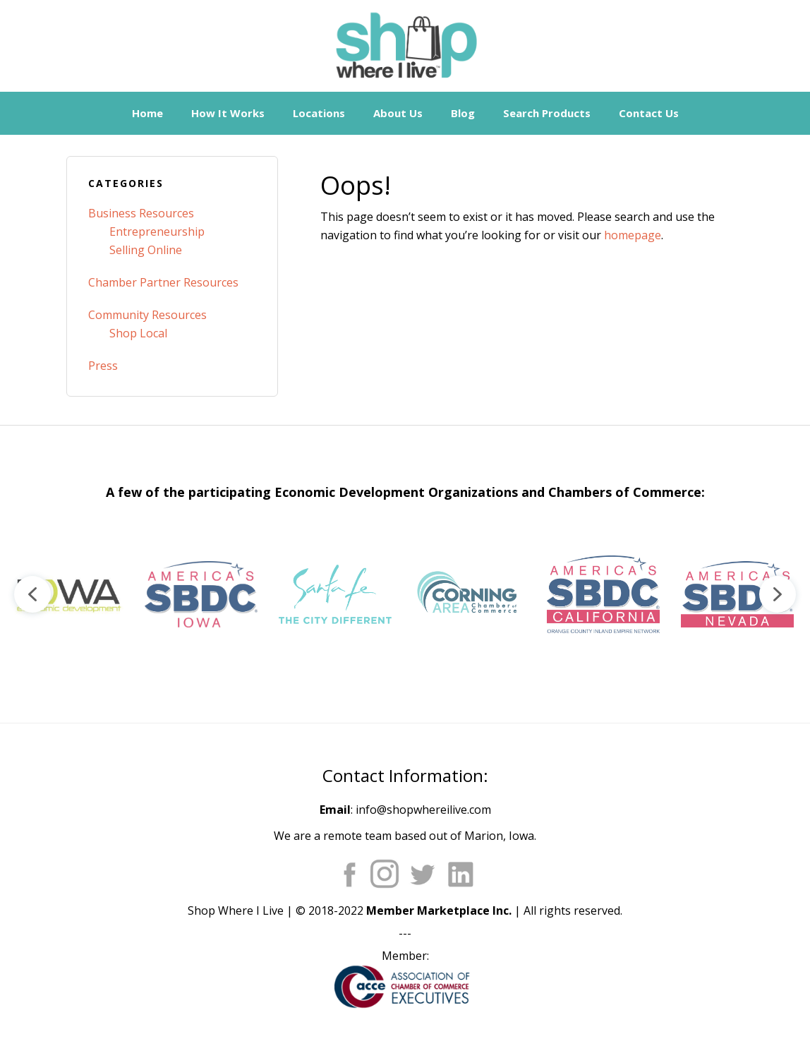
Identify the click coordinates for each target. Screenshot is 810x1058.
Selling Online (145, 250)
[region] (405, 594)
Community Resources (147, 315)
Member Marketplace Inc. (439, 910)
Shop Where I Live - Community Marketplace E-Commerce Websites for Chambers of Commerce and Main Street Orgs (405, 46)
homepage (632, 235)
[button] (67, 594)
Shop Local (138, 333)
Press (103, 365)
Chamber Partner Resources (163, 282)
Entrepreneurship (157, 231)
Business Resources (141, 213)
